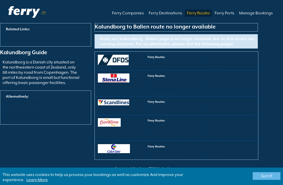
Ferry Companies (128, 13)
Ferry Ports (224, 13)
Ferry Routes (198, 13)
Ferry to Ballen (18, 40)
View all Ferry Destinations (28, 118)
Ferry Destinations (165, 13)
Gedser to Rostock (162, 108)
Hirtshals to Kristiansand (219, 126)
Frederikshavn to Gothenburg (170, 82)
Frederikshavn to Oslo (217, 63)
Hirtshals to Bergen (163, 126)
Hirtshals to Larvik (215, 152)
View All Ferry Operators (26, 108)
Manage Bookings (256, 13)
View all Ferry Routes (23, 102)
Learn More (37, 180)
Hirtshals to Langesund (166, 134)
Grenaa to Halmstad (216, 82)
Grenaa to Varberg (162, 89)
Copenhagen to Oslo (164, 63)
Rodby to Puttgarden (217, 108)
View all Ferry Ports (22, 113)
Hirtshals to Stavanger (218, 134)
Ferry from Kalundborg (25, 35)
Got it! (266, 176)
